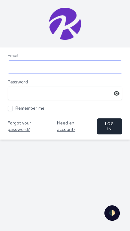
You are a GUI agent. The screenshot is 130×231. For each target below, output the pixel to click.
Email (13, 56)
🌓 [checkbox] (112, 213)
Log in (109, 126)
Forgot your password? (19, 126)
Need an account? (66, 126)
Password (18, 82)
